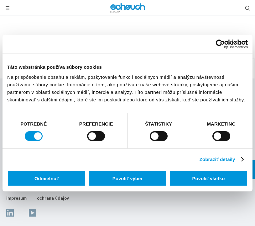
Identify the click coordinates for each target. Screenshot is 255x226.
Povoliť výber (127, 178)
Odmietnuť (46, 178)
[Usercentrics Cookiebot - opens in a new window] (220, 44)
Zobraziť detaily (217, 159)
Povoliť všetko (208, 178)
